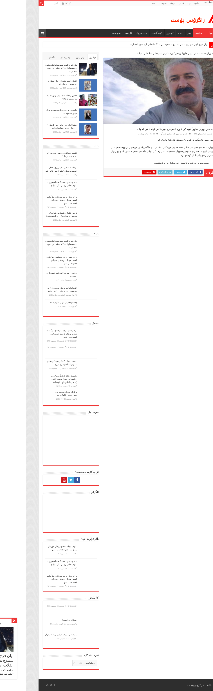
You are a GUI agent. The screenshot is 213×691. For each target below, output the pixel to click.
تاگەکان (25, 57)
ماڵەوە (191, 53)
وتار (163, 33)
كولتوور (143, 33)
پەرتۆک (147, 3)
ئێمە (127, 3)
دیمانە (154, 33)
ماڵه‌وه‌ (170, 3)
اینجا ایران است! (43, 620)
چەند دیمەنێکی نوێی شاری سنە (37, 302)
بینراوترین (53, 57)
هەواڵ (185, 33)
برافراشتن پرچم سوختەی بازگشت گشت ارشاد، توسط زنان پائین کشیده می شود (35, 200)
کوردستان (145, 134)
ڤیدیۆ (156, 3)
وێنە (162, 3)
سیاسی (172, 33)
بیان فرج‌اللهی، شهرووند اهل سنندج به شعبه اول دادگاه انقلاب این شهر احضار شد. (141, 44)
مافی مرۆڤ (115, 33)
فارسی (102, 33)
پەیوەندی (136, 3)
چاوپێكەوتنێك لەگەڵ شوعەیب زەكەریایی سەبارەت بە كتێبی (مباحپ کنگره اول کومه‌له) (38, 379)
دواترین (66, 57)
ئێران (182, 53)
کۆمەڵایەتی (130, 33)
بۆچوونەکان (39, 57)
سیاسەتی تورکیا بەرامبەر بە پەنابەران (35, 634)
